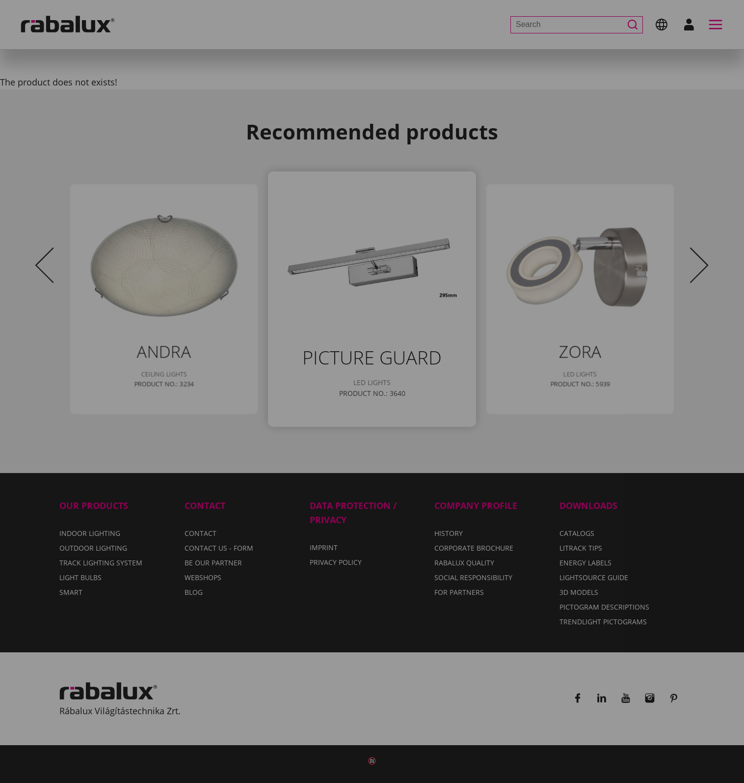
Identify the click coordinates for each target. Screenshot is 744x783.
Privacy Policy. (410, 411)
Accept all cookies (473, 440)
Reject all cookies (365, 440)
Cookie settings (264, 440)
